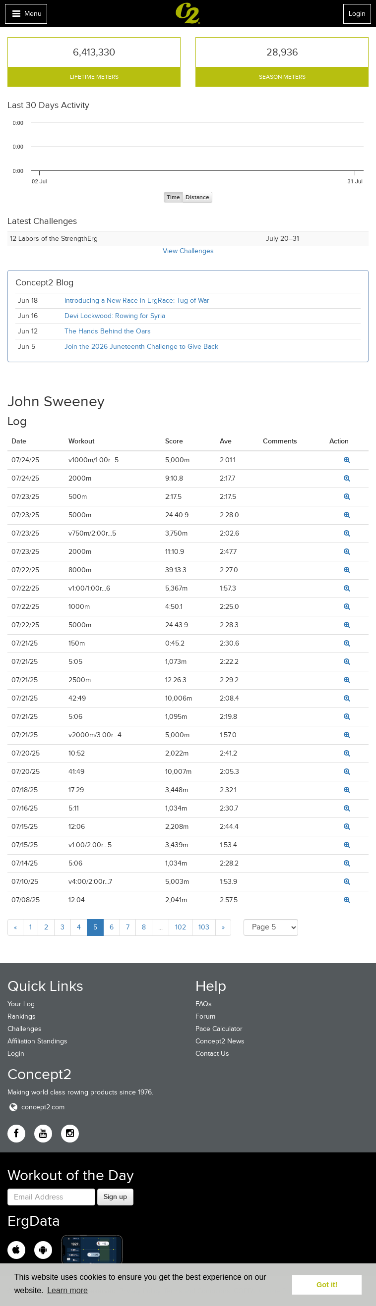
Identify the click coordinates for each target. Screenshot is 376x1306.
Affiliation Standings (37, 1041)
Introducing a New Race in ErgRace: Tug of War (136, 300)
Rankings (21, 1016)
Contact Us (212, 1053)
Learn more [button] (67, 1290)
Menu (26, 16)
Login (357, 13)
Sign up (115, 1196)
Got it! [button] (326, 1285)
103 (203, 927)
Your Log (21, 1004)
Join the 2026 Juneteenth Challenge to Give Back (141, 346)
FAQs (203, 1004)
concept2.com (35, 1107)
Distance (197, 197)
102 (180, 927)
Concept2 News (220, 1041)
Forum (205, 1016)
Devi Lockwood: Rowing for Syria (115, 316)
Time (173, 197)
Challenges (24, 1029)
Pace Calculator (219, 1029)
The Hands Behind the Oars (107, 331)
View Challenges (188, 251)
